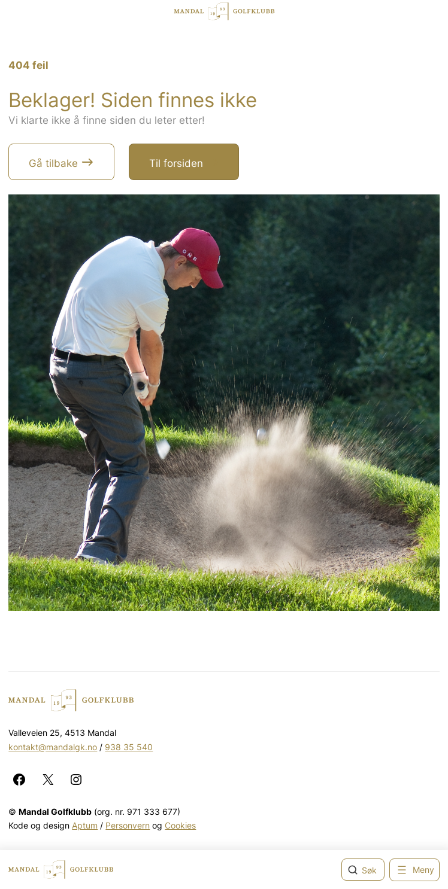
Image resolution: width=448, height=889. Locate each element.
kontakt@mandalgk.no (52, 747)
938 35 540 (129, 747)
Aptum (85, 825)
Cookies (180, 825)
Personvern (127, 825)
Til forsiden (176, 163)
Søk (369, 870)
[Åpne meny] (414, 869)
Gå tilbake (53, 163)
